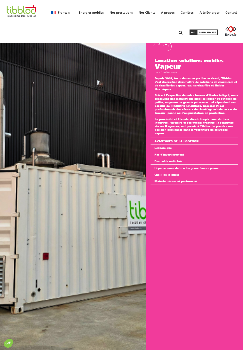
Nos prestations (121, 12)
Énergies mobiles (91, 12)
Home (157, 72)
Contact (231, 12)
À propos (168, 12)
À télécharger (209, 12)
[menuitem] (60, 12)
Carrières (187, 12)
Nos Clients (147, 12)
